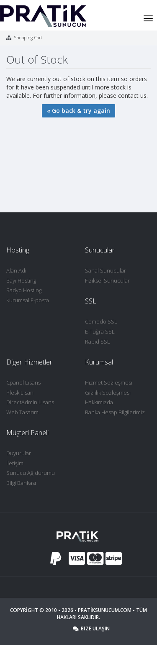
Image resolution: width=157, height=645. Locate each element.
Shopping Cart (28, 38)
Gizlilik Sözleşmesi (108, 392)
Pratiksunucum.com (104, 610)
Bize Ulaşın (91, 628)
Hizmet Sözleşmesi (108, 382)
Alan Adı (16, 270)
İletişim (14, 463)
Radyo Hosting (23, 290)
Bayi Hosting (21, 280)
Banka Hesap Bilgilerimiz (115, 412)
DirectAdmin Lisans (30, 402)
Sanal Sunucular (105, 270)
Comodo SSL (101, 321)
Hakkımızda (99, 402)
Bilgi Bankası (21, 483)
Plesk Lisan (19, 392)
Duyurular (18, 453)
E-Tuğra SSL (100, 331)
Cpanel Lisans (23, 382)
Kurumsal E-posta (27, 300)
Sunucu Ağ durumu (30, 473)
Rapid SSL (97, 341)
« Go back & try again (78, 111)
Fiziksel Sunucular (107, 280)
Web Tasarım (22, 412)
